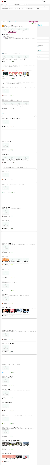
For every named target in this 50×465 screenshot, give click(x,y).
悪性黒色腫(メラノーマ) (18, 8)
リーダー (42, 1)
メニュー (47, 1)
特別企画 (27, 4)
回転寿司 (18, 4)
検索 (14, 4)
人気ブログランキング (4, 1)
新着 (15, 21)
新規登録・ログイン (40, 24)
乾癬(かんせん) (11, 8)
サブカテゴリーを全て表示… (37, 8)
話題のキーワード (40, 25)
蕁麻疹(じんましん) (24, 8)
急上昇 (10, 21)
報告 (14, 61)
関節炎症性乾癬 (30, 8)
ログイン (45, 1)
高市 (15, 4)
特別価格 (24, 4)
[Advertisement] (25, 15)
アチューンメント (21, 4)
